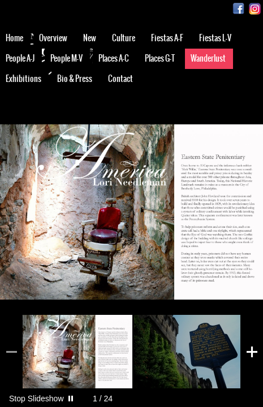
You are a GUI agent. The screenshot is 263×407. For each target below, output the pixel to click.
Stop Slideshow (36, 398)
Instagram (255, 9)
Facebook (238, 9)
